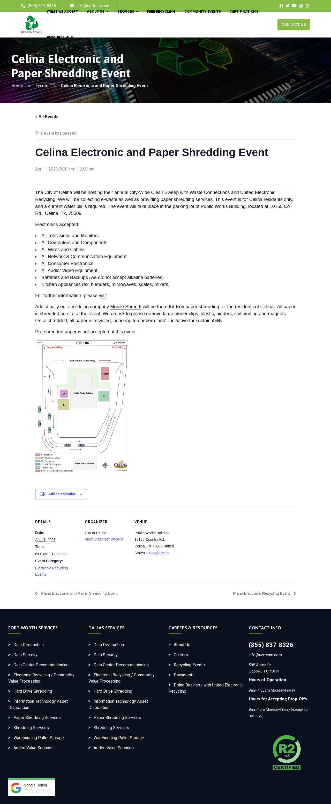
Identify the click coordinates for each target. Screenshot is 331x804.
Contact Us (293, 24)
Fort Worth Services (33, 627)
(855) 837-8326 (271, 644)
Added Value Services (33, 747)
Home (17, 85)
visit (103, 295)
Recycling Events (189, 664)
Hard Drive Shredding (32, 691)
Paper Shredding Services (37, 717)
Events (41, 85)
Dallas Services (106, 627)
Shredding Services (31, 727)
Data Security (25, 654)
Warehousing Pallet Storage (38, 737)
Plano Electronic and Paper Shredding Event (81, 593)
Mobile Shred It (125, 306)
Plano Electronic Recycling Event (260, 593)
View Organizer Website (104, 539)
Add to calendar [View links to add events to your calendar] (62, 494)
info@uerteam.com (265, 655)
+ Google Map (157, 553)
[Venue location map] (211, 543)
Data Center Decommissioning (41, 664)
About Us (182, 644)
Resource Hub (60, 37)
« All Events (46, 116)
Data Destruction (28, 644)
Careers (181, 654)
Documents (184, 674)
